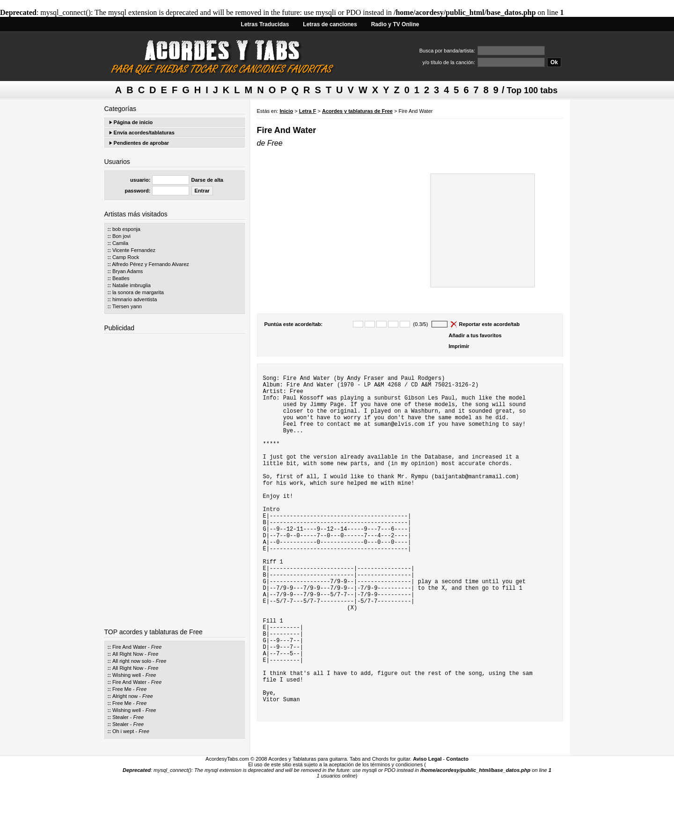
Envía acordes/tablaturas (144, 132)
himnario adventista (134, 299)
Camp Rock (125, 257)
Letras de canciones (330, 24)
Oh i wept (123, 731)
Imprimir (459, 346)
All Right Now (127, 654)
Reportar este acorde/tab (489, 324)
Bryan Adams (127, 271)
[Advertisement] (174, 477)
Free (156, 647)
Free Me (122, 689)
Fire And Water (129, 647)
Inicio (286, 111)
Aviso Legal (427, 803)
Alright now (125, 696)
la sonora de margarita (138, 292)
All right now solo (131, 661)
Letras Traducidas (265, 24)
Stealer (120, 717)
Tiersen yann (127, 306)
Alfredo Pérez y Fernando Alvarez (150, 264)
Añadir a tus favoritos (475, 335)
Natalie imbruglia (131, 285)
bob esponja (126, 229)
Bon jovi (121, 236)
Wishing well (126, 675)
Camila (120, 243)
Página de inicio (133, 122)
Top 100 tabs (532, 90)
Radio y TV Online (395, 24)
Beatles (121, 278)
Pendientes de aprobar (141, 143)
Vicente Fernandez (133, 250)
